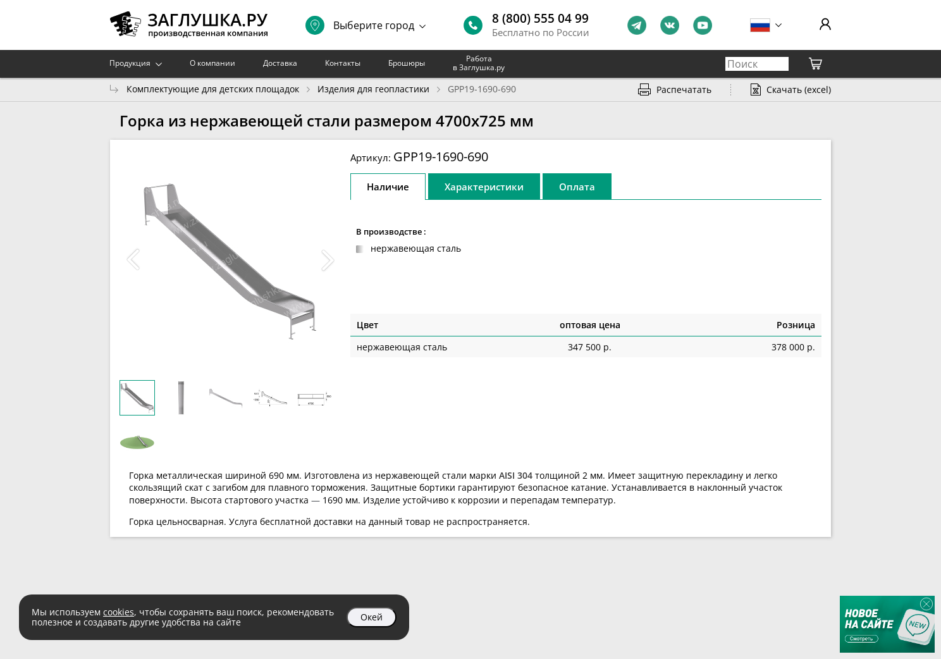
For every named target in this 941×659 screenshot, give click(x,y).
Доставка (280, 63)
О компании (212, 63)
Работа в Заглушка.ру (479, 63)
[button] (327, 260)
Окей (371, 617)
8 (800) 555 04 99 (540, 18)
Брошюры (406, 63)
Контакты (342, 63)
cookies (118, 612)
